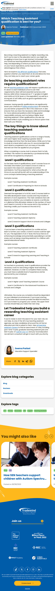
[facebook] (15, 361)
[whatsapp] (31, 361)
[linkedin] (23, 361)
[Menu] (52, 3)
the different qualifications (27, 72)
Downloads (8, 393)
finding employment (30, 106)
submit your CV (22, 332)
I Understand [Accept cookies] (26, 583)
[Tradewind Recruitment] (7, 3)
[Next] (51, 436)
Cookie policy (38, 578)
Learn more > (23, 9)
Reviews (6, 388)
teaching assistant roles (19, 87)
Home (3, 11)
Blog (11, 11)
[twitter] (19, 361)
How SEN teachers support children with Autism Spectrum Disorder (25, 478)
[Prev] (46, 436)
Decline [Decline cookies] (27, 589)
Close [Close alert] (52, 8)
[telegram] (27, 361)
